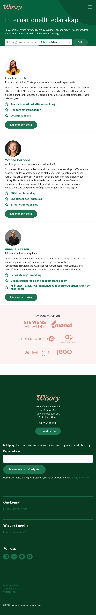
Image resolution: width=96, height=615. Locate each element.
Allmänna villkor (10, 585)
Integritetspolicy (80, 477)
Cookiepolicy (9, 591)
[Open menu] (90, 7)
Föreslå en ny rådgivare (15, 508)
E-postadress (12, 451)
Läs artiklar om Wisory (14, 532)
